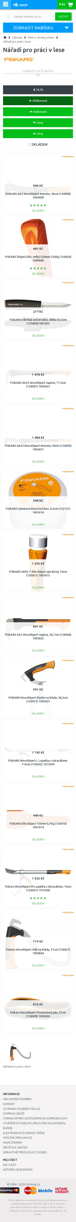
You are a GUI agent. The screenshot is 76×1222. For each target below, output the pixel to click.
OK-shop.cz (33, 1184)
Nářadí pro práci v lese (17, 41)
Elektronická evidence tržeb (24, 1133)
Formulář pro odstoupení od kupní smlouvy (35, 1118)
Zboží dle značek (15, 1147)
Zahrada (17, 37)
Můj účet (9, 1165)
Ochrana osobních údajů (21, 1108)
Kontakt (9, 1104)
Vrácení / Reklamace (17, 1137)
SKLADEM (39, 144)
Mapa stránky (12, 1142)
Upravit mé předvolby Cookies (25, 1152)
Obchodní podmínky (17, 1099)
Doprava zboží (13, 1113)
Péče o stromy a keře (41, 37)
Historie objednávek (18, 1169)
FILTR (38, 89)
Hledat (63, 16)
